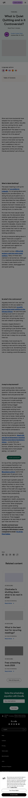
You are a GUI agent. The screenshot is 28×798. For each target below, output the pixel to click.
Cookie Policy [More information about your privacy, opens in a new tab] (13, 787)
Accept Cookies (14, 794)
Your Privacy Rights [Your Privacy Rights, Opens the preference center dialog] (14, 790)
